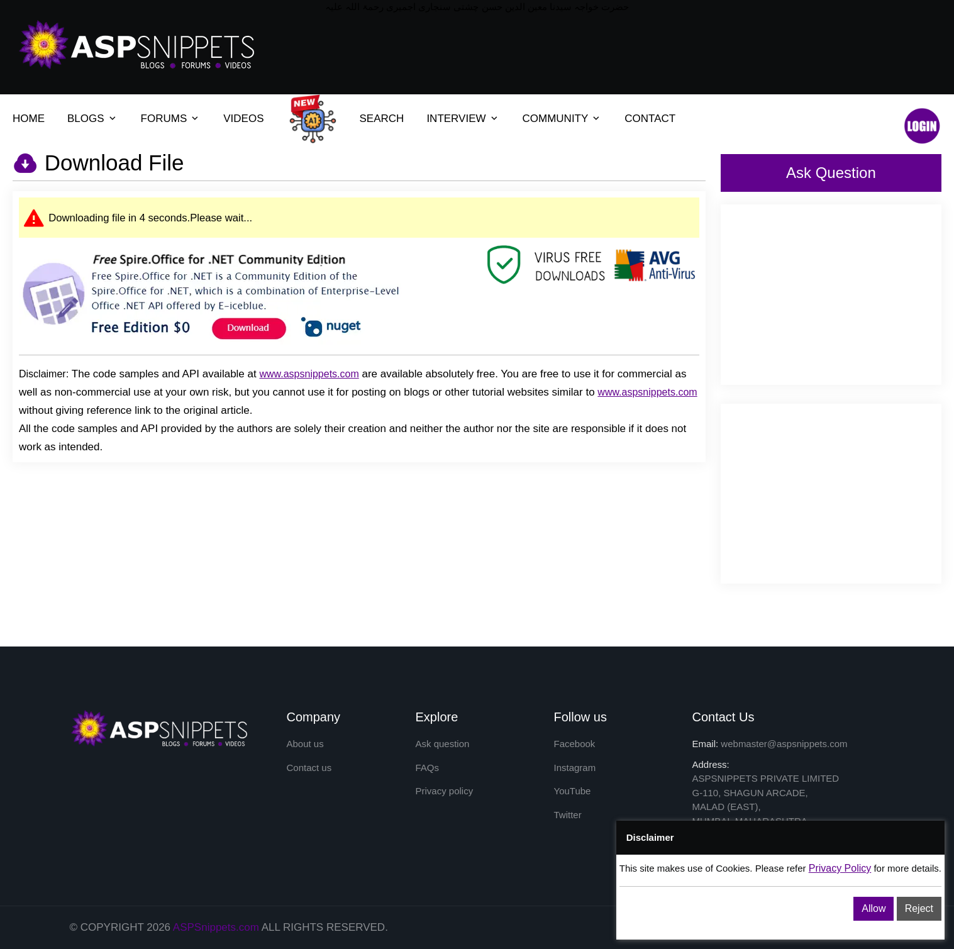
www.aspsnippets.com (308, 374)
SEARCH (382, 118)
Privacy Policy (840, 868)
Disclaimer (42, 374)
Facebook (575, 743)
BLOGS (85, 118)
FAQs (428, 767)
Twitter (568, 814)
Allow (873, 908)
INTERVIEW (455, 118)
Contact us (309, 767)
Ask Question (831, 172)
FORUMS (164, 118)
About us (305, 743)
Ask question (443, 743)
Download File (111, 162)
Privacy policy (445, 790)
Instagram (575, 767)
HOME (29, 118)
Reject (919, 908)
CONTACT (649, 118)
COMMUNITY (556, 118)
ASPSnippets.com (216, 927)
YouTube (572, 790)
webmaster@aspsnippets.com (784, 743)
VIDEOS (243, 118)
